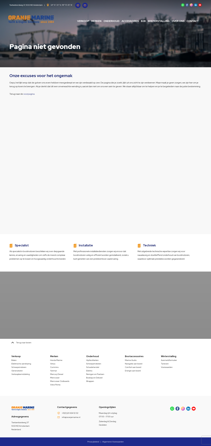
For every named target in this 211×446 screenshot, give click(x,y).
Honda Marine (56, 360)
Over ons (175, 21)
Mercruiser (55, 377)
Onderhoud (108, 21)
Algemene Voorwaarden (113, 441)
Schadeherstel (92, 367)
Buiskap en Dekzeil (94, 377)
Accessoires (127, 21)
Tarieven (165, 363)
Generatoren (17, 370)
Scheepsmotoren (18, 367)
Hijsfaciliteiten (92, 360)
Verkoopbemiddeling (20, 374)
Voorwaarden (167, 367)
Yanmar (53, 370)
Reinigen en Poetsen (95, 374)
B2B (140, 21)
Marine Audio (130, 360)
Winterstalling (155, 21)
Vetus (52, 363)
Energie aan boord (133, 370)
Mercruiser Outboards (59, 381)
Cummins (54, 367)
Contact (189, 21)
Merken (93, 21)
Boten (14, 360)
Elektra (89, 370)
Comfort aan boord (133, 367)
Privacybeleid (93, 441)
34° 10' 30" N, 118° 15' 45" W (61, 5)
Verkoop (80, 21)
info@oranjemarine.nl (71, 417)
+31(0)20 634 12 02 (70, 413)
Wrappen (90, 381)
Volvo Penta (55, 384)
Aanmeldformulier (169, 360)
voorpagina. (29, 94)
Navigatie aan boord (133, 363)
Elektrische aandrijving (21, 363)
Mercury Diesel (56, 374)
